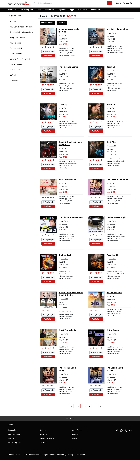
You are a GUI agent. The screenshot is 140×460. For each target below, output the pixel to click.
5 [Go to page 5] (93, 406)
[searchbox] (70, 3)
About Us (43, 434)
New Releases (15, 43)
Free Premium (15, 70)
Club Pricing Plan (26, 10)
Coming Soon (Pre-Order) (20, 59)
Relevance (47, 23)
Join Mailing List (14, 443)
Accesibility (61, 455)
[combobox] (72, 3)
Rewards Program (47, 438)
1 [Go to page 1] (78, 406)
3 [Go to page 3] (86, 406)
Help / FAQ (12, 438)
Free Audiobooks (16, 64)
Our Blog (43, 443)
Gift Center (82, 10)
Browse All (14, 80)
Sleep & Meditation (17, 38)
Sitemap (75, 438)
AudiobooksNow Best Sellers (21, 32)
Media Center (77, 430)
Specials (62, 10)
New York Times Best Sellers (21, 27)
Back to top (70, 418)
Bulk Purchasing (14, 434)
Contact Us (12, 430)
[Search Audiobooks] (109, 3)
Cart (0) (127, 3)
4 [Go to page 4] (89, 406)
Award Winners (16, 54)
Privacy (70, 455)
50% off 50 (14, 75)
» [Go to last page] (100, 406)
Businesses (95, 10)
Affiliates (75, 434)
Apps (72, 10)
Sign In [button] (118, 3)
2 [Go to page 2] (82, 406)
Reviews (43, 430)
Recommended (16, 48)
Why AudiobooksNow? (46, 10)
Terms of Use (80, 455)
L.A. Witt (64, 35)
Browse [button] (11, 9)
